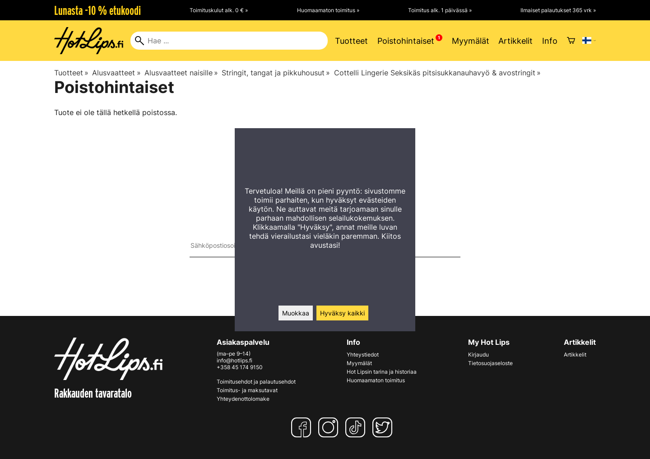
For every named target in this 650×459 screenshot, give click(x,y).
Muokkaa (295, 313)
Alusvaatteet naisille (181, 72)
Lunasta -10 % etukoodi (97, 10)
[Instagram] (330, 427)
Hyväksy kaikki (342, 313)
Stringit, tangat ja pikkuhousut (276, 72)
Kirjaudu (478, 354)
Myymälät (470, 41)
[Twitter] (384, 427)
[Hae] (229, 41)
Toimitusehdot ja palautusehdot (256, 381)
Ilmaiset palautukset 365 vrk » (558, 10)
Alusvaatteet (116, 72)
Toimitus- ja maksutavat (247, 390)
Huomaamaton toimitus (376, 380)
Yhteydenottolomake (243, 398)
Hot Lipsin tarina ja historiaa (382, 371)
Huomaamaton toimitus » (328, 10)
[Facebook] (303, 427)
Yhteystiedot (363, 354)
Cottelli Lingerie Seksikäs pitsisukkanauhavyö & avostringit (437, 72)
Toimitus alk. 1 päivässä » (440, 10)
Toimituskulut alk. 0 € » (219, 10)
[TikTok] (357, 427)
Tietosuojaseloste (490, 363)
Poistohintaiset (405, 41)
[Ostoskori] (571, 41)
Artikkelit (515, 41)
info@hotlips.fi (234, 360)
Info (549, 41)
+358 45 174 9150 (240, 367)
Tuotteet (351, 41)
